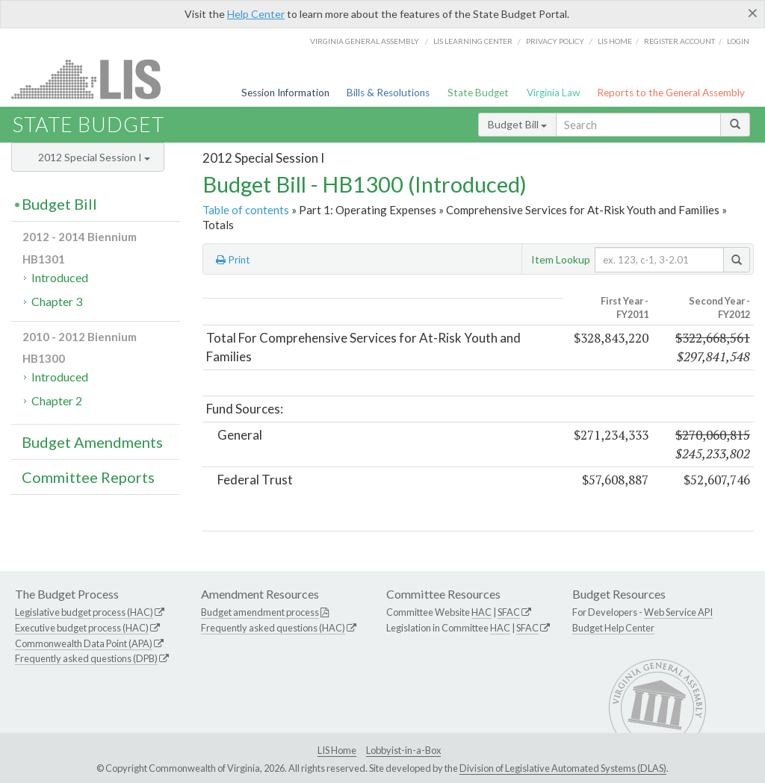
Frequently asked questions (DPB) (86, 658)
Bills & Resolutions (388, 93)
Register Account (679, 41)
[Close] (752, 12)
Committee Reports (88, 477)
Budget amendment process (260, 612)
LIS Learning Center (472, 41)
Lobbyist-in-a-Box (403, 750)
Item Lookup (560, 259)
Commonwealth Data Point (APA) (83, 643)
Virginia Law (553, 93)
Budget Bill (517, 124)
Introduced (59, 277)
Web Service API (678, 612)
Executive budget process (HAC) (82, 628)
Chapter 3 (56, 301)
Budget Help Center (613, 628)
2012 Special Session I (94, 157)
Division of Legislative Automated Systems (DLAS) (562, 768)
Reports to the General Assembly (671, 93)
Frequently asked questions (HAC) (273, 628)
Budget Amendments (92, 442)
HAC (481, 612)
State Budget (478, 93)
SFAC (509, 612)
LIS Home (337, 750)
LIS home (615, 41)
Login (738, 41)
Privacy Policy (555, 41)
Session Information (285, 93)
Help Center (256, 13)
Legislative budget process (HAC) (84, 612)
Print (233, 260)
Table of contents (245, 209)
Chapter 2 (56, 400)
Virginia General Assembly (364, 41)
